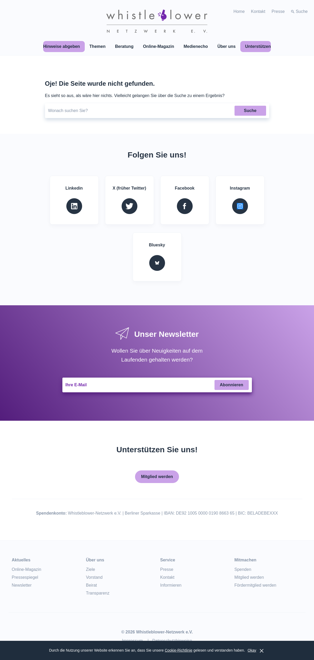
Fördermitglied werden (255, 585)
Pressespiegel (25, 577)
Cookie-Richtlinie (178, 650)
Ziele (90, 569)
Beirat (91, 585)
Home (239, 11)
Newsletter (22, 585)
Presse (278, 11)
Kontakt (258, 11)
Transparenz (97, 593)
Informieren (171, 585)
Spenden (243, 569)
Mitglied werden (157, 476)
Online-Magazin (26, 569)
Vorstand (94, 577)
